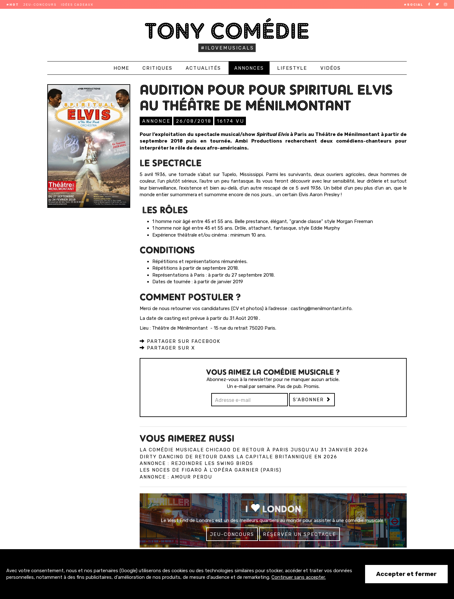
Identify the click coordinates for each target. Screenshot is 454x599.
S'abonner (312, 399)
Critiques (157, 68)
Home (121, 68)
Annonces (249, 68)
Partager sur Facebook (180, 341)
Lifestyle (292, 68)
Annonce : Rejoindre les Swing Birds (196, 463)
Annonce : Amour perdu (176, 476)
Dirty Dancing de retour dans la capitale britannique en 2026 (238, 456)
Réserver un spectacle (299, 534)
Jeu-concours (39, 5)
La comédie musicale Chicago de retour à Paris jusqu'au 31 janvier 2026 (254, 449)
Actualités (203, 68)
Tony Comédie (227, 31)
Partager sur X (167, 347)
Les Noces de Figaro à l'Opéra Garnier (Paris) (211, 470)
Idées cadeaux (77, 5)
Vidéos (330, 68)
